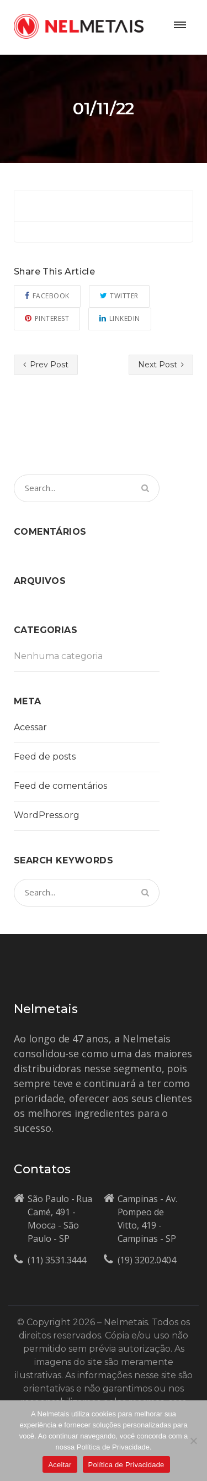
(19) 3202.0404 (147, 1260)
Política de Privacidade (126, 1465)
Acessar (30, 727)
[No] (193, 1440)
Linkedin (119, 318)
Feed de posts (45, 756)
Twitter (119, 296)
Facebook (47, 296)
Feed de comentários (60, 786)
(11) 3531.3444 (57, 1260)
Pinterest (47, 318)
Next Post (161, 365)
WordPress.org (46, 815)
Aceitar (59, 1465)
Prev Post (45, 365)
